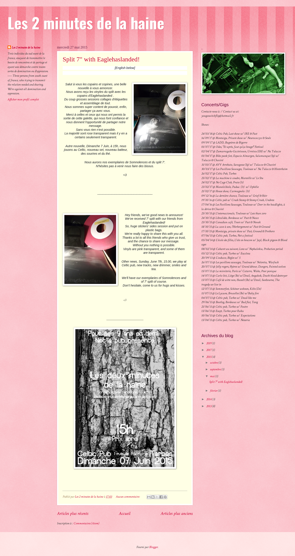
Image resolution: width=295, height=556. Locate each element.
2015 (209, 357)
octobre (214, 363)
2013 (209, 406)
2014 (209, 399)
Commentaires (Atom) (86, 523)
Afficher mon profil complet (23, 99)
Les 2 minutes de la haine (86, 22)
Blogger (153, 547)
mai (212, 376)
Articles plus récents (72, 513)
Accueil (124, 513)
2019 (209, 343)
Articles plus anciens (177, 513)
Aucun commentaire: (128, 497)
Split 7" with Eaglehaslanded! (101, 59)
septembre (216, 369)
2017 (209, 350)
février (214, 391)
